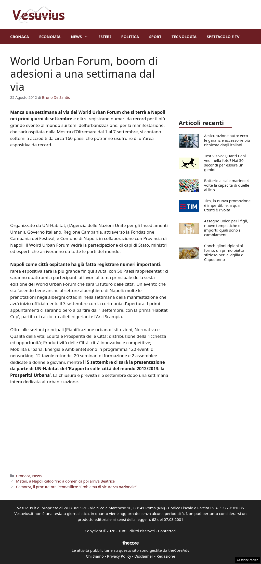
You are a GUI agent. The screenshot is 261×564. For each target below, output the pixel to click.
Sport (155, 36)
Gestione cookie (247, 560)
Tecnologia (184, 36)
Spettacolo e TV (223, 36)
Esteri (104, 36)
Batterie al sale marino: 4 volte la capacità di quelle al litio (226, 185)
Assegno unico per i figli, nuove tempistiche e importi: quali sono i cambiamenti (226, 227)
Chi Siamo (95, 556)
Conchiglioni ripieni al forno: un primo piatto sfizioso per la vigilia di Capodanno (224, 252)
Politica (130, 36)
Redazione (165, 556)
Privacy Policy (119, 556)
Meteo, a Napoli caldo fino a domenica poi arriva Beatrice (65, 481)
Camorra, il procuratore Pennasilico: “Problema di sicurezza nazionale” (76, 486)
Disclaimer (143, 556)
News (82, 36)
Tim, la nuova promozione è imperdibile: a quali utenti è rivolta (227, 205)
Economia (50, 36)
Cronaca (19, 36)
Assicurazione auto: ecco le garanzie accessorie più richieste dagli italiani (227, 140)
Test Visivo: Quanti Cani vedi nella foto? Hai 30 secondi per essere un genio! (225, 162)
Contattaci (167, 530)
